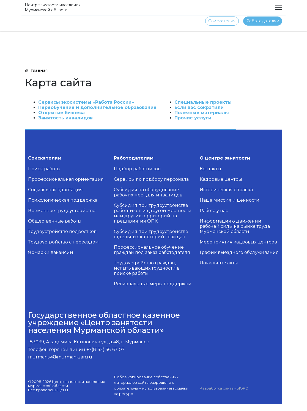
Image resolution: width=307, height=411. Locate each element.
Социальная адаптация (55, 189)
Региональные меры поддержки (152, 283)
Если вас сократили (199, 107)
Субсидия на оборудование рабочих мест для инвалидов (148, 192)
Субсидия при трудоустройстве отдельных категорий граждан (151, 234)
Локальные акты (219, 262)
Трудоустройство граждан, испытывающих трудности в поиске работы (147, 268)
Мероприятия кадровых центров (238, 242)
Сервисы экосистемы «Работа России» (86, 102)
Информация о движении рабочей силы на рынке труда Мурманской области (235, 226)
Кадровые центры (221, 179)
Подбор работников (137, 168)
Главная (36, 70)
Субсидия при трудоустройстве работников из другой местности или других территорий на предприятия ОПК (152, 213)
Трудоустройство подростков (62, 231)
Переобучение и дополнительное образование (97, 107)
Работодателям (262, 20)
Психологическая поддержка (62, 200)
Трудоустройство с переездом (63, 242)
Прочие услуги (192, 117)
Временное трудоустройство (61, 210)
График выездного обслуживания (239, 252)
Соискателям (222, 20)
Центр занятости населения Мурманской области (53, 7)
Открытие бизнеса (61, 112)
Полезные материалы (201, 112)
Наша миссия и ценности (229, 200)
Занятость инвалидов (65, 117)
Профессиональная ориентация (66, 179)
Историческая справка (226, 189)
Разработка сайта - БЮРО (224, 388)
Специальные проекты (203, 102)
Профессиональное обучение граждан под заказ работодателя (152, 250)
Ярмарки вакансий (50, 252)
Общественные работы (54, 221)
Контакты (210, 168)
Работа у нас (214, 210)
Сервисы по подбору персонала (151, 179)
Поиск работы (44, 168)
